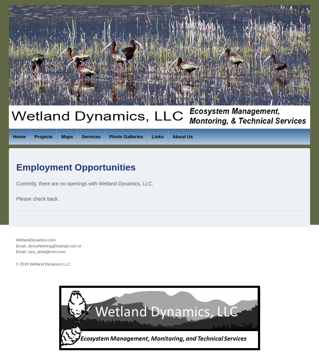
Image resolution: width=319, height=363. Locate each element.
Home (19, 136)
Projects (43, 136)
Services (91, 136)
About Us (182, 136)
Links (158, 136)
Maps (67, 136)
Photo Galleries (126, 136)
